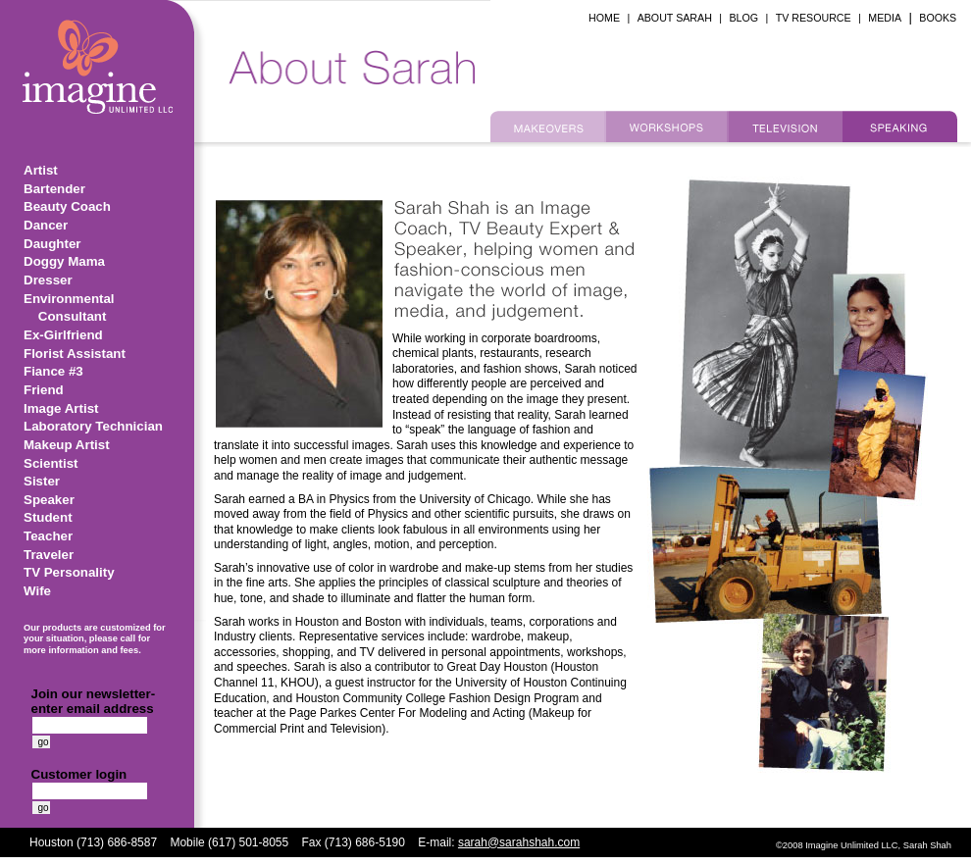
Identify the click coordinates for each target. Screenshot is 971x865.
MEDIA (884, 18)
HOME (604, 18)
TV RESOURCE (813, 18)
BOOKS (937, 18)
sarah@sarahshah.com (519, 842)
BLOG (743, 18)
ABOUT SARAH (675, 18)
